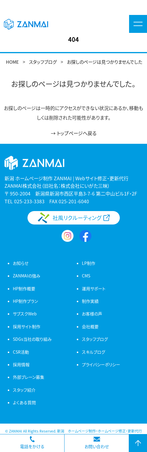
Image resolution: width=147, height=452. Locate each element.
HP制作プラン (25, 301)
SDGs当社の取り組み (32, 339)
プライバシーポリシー (101, 364)
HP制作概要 (24, 288)
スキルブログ (93, 352)
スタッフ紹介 (24, 390)
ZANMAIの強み (26, 276)
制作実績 (90, 301)
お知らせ (20, 263)
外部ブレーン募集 (28, 377)
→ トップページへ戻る (74, 133)
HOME (12, 62)
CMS (86, 276)
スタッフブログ (43, 62)
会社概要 (90, 326)
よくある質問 (24, 402)
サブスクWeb (25, 314)
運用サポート (93, 288)
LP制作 (88, 263)
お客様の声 (92, 314)
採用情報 (21, 364)
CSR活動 (21, 352)
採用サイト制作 (26, 326)
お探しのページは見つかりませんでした (104, 62)
